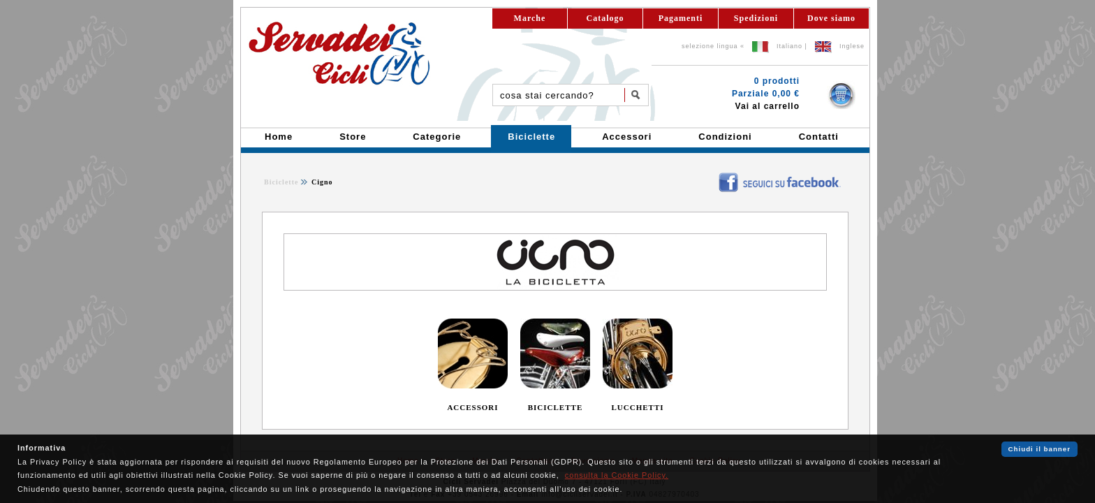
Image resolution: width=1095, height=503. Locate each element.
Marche (530, 18)
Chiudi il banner (1039, 449)
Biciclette (281, 182)
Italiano (789, 46)
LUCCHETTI (637, 407)
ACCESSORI (472, 407)
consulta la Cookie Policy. (616, 475)
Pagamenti (681, 18)
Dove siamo (831, 18)
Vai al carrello (767, 106)
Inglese (852, 46)
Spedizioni (756, 18)
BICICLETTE (555, 407)
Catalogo (605, 18)
